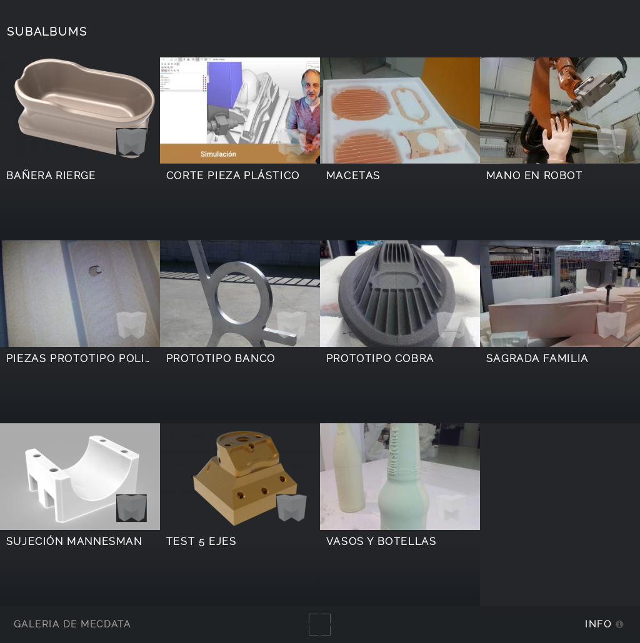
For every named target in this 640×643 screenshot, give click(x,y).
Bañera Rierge (51, 176)
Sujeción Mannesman (74, 541)
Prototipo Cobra (380, 359)
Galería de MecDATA (72, 624)
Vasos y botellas (381, 541)
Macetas (353, 176)
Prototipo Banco (221, 359)
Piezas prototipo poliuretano (102, 359)
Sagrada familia (537, 359)
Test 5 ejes (201, 541)
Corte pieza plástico (233, 176)
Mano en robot (534, 176)
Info (598, 624)
